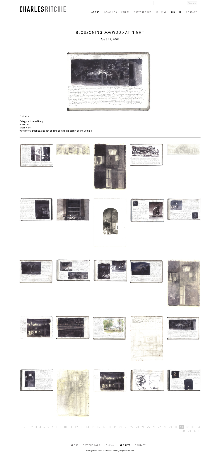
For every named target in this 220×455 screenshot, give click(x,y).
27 (159, 427)
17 (104, 427)
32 (187, 427)
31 (181, 427)
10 (65, 427)
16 (98, 427)
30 (176, 427)
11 (70, 427)
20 (120, 427)
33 (192, 427)
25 (148, 427)
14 (87, 427)
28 (164, 427)
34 (198, 427)
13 (81, 427)
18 (109, 427)
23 (137, 427)
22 (131, 427)
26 (153, 427)
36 (189, 430)
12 (76, 427)
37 (195, 430)
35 (184, 430)
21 (126, 427)
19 (115, 427)
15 (92, 427)
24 (142, 427)
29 (170, 427)
